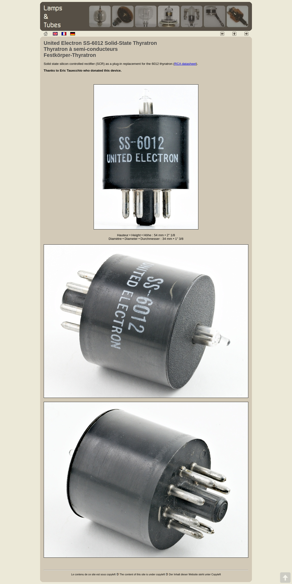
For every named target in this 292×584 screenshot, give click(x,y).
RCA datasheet (185, 64)
